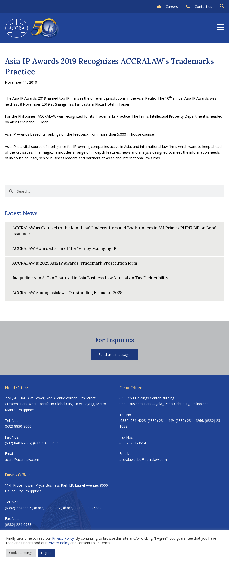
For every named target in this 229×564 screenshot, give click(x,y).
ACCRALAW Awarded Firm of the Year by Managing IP (64, 248)
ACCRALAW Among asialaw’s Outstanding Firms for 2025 (67, 292)
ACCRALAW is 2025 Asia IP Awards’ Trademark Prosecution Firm (74, 263)
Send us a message (114, 354)
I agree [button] (46, 552)
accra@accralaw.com (22, 459)
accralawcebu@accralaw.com (143, 459)
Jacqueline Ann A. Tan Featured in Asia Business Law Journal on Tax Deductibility (90, 277)
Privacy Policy (63, 538)
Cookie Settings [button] (21, 552)
